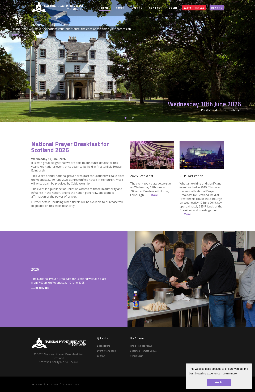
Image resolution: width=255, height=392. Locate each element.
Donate (216, 8)
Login (173, 8)
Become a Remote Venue (143, 350)
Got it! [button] (219, 382)
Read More (40, 287)
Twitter (37, 384)
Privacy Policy (70, 384)
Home (105, 8)
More (151, 195)
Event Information (106, 350)
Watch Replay (194, 8)
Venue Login (136, 355)
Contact (155, 8)
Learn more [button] (230, 373)
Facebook (52, 384)
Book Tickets (103, 345)
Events (137, 8)
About (120, 8)
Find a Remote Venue (141, 345)
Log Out (101, 355)
